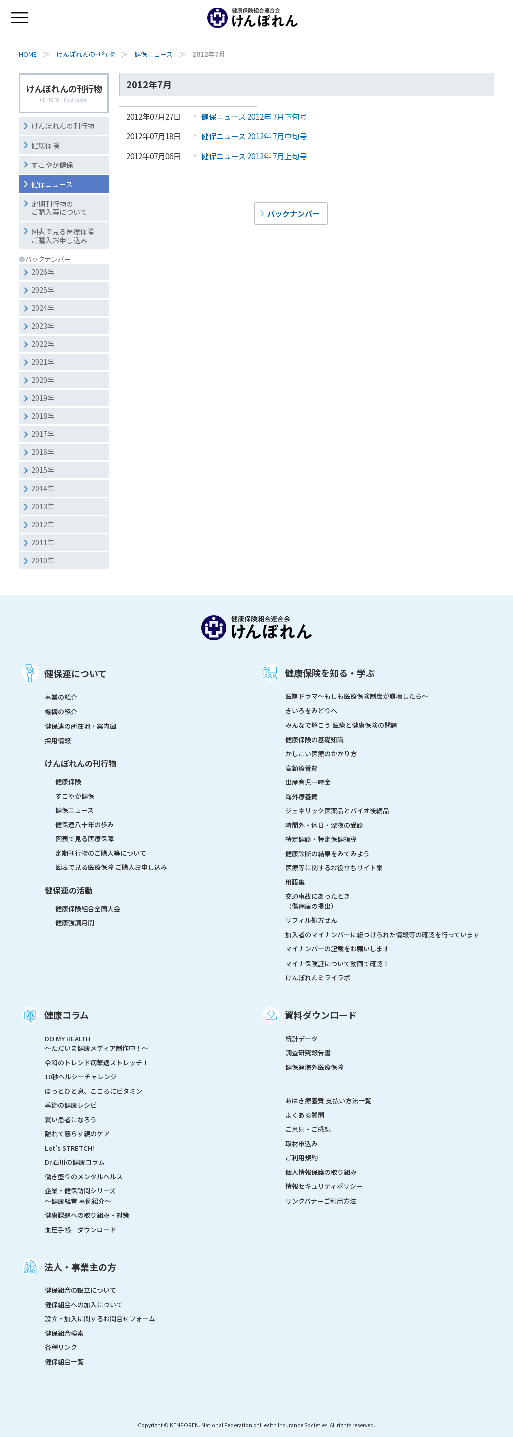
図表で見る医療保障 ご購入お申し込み (111, 867)
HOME (28, 54)
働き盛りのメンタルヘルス (84, 1176)
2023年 (42, 326)
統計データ (301, 1038)
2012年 (42, 524)
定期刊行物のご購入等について (59, 208)
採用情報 (58, 740)
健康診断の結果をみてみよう (327, 853)
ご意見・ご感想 (308, 1129)
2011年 (42, 542)
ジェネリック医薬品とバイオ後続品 (337, 810)
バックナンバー (293, 213)
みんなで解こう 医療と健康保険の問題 (341, 725)
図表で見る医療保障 (84, 838)
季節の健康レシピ (71, 1105)
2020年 (42, 380)
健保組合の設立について (80, 1290)
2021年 (42, 362)
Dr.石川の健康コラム (75, 1162)
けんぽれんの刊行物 (85, 54)
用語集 (295, 882)
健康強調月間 (74, 922)
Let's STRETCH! (69, 1148)
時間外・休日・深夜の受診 (324, 825)
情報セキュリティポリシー (324, 1186)
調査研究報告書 (308, 1052)
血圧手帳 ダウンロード (80, 1229)
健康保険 (45, 145)
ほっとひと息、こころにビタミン (93, 1091)
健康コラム (66, 1014)
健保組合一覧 (64, 1361)
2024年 (42, 308)
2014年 (42, 488)
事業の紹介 (61, 697)
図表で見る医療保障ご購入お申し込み (62, 235)
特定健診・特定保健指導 (321, 839)
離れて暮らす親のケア (77, 1133)
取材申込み (301, 1143)
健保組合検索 (64, 1333)
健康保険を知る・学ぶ (330, 672)
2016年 (42, 452)
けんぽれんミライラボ (317, 977)
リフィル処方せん (311, 920)
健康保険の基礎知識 (314, 739)
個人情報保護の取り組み (321, 1172)
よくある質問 (304, 1115)
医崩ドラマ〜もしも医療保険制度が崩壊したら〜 (356, 696)
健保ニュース (153, 54)
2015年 (42, 470)
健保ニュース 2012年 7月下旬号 (254, 116)
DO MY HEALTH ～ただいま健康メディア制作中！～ (96, 1043)
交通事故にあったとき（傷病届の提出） (317, 901)
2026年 (42, 272)
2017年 (42, 434)
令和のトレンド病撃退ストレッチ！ (97, 1062)
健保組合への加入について (84, 1304)
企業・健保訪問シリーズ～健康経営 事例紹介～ (80, 1196)
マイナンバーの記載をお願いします (337, 948)
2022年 (42, 344)
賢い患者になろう (71, 1119)
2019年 (42, 398)
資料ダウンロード (321, 1014)
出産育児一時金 (308, 782)
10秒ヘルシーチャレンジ (81, 1076)
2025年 (42, 290)
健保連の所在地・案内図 (80, 726)
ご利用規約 (301, 1157)
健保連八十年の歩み (84, 824)
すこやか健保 (52, 165)
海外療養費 (301, 796)
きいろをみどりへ (311, 710)
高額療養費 (301, 768)
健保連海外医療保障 (314, 1067)
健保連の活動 (69, 890)
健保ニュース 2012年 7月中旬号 (254, 135)
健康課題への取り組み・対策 (87, 1215)
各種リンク (61, 1347)
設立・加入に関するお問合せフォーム (100, 1318)
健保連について (75, 673)
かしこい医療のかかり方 (321, 753)
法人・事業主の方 (80, 1266)
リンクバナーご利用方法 (320, 1201)
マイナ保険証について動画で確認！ (337, 963)
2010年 (42, 560)
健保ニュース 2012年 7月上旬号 (254, 155)
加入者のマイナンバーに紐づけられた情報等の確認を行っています (382, 934)
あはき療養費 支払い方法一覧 (328, 1100)
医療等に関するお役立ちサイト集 (334, 867)
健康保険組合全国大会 (87, 908)
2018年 (42, 416)
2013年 (42, 506)
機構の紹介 (61, 711)
